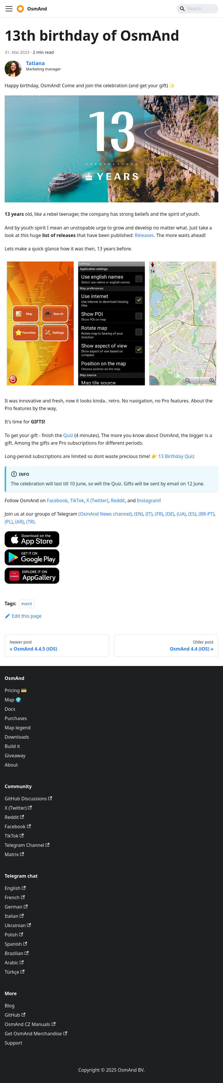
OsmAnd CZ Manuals (30, 1024)
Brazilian (17, 953)
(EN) (138, 514)
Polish (14, 934)
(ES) (192, 514)
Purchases (16, 718)
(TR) (30, 522)
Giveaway (15, 755)
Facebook (57, 500)
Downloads (17, 737)
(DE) (170, 514)
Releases (144, 235)
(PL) (9, 522)
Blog (10, 1005)
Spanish (16, 944)
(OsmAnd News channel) (105, 514)
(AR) (19, 522)
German (16, 907)
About (11, 765)
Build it (12, 746)
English (15, 888)
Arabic (14, 962)
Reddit (118, 500)
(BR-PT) (206, 514)
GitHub (15, 1015)
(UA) (181, 514)
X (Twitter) (98, 500)
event (26, 603)
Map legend (17, 727)
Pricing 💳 (16, 690)
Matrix (14, 854)
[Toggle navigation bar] (9, 8)
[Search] (197, 8)
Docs (10, 709)
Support (13, 1043)
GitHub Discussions (28, 798)
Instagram (148, 500)
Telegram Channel (27, 845)
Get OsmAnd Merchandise (36, 1033)
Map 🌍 (13, 700)
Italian (14, 916)
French (15, 897)
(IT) (148, 514)
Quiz (68, 435)
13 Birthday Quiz (176, 456)
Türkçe (14, 972)
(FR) (159, 514)
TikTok (77, 500)
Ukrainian (18, 925)
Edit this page (23, 616)
